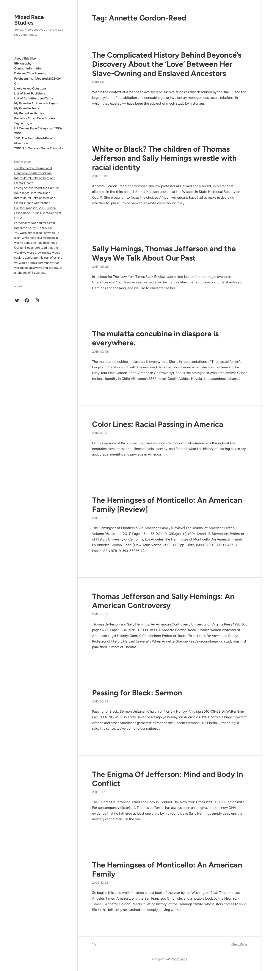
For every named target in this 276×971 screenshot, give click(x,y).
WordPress (179, 959)
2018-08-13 (100, 82)
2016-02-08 (100, 352)
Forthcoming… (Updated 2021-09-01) (37, 81)
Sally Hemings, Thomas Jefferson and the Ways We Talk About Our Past (164, 253)
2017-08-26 (100, 267)
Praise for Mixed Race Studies (34, 118)
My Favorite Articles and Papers (36, 103)
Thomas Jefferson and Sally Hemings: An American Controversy (163, 601)
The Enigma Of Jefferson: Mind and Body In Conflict (167, 779)
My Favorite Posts (26, 108)
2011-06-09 (100, 518)
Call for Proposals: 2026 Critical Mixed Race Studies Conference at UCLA (37, 213)
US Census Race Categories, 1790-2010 (38, 131)
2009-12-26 (100, 883)
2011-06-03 (100, 701)
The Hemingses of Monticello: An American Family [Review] (167, 505)
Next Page (239, 944)
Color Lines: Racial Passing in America (157, 424)
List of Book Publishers (29, 93)
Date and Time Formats (30, 73)
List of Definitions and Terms (34, 98)
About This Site (25, 58)
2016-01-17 (100, 433)
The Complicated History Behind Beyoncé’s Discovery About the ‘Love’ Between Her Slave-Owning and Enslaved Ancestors (166, 64)
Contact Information (28, 68)
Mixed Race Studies (29, 20)
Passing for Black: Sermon (137, 692)
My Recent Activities (29, 113)
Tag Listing (21, 123)
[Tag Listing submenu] (31, 123)
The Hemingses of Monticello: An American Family (167, 869)
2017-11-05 (100, 176)
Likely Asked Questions (30, 88)
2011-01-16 (99, 792)
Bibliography (22, 63)
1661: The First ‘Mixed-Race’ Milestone (33, 141)
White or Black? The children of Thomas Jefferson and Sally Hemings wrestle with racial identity (164, 158)
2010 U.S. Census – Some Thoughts (38, 148)
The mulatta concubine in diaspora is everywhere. (155, 338)
